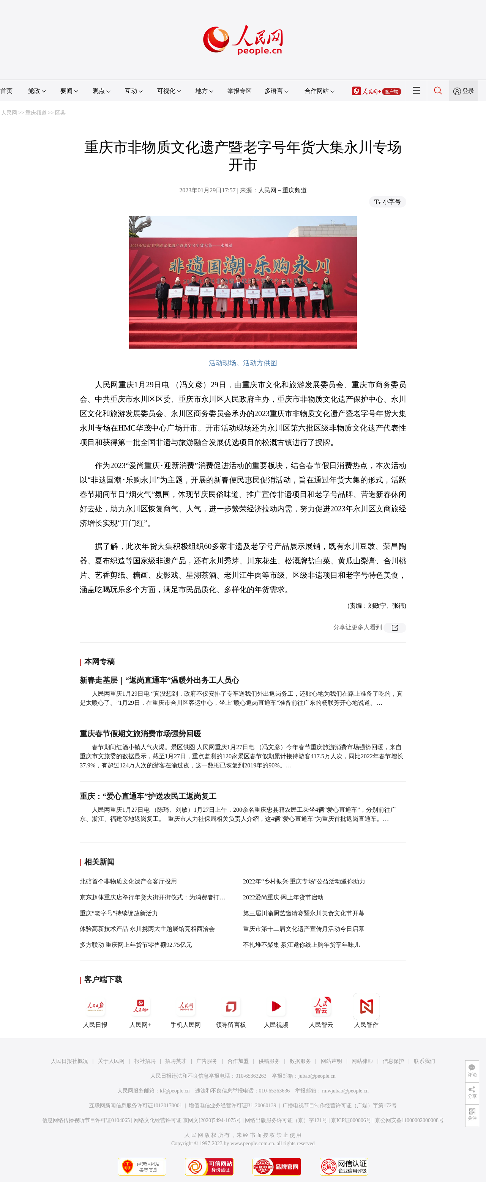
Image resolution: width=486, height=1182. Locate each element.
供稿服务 (269, 1061)
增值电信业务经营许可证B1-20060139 (232, 1105)
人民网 (9, 113)
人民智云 (321, 1010)
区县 (60, 113)
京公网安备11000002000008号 (409, 1120)
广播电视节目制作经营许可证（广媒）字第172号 (339, 1105)
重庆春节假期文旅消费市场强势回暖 (141, 733)
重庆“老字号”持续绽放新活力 (119, 913)
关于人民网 (111, 1061)
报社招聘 (145, 1061)
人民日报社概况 (69, 1061)
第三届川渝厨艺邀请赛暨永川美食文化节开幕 (303, 913)
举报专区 (239, 91)
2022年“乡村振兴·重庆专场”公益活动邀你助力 (304, 881)
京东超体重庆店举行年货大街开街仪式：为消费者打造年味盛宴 (165, 897)
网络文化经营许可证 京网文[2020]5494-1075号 (187, 1120)
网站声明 (331, 1061)
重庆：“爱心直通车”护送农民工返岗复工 (148, 796)
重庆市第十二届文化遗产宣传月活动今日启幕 (303, 929)
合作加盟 (238, 1061)
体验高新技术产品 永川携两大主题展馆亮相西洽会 (147, 929)
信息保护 (393, 1061)
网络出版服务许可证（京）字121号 (286, 1120)
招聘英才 (175, 1061)
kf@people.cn (175, 1091)
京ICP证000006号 (351, 1120)
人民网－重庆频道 (282, 190)
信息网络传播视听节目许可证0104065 (86, 1120)
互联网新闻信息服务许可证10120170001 (135, 1105)
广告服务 (207, 1061)
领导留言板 (231, 1010)
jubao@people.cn (317, 1076)
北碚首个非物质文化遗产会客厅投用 (128, 881)
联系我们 (424, 1061)
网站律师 (362, 1061)
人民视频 (276, 1010)
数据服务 (300, 1061)
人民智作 (366, 1010)
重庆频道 (36, 113)
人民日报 (95, 1010)
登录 (468, 91)
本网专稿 (99, 661)
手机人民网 (185, 1010)
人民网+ (140, 1010)
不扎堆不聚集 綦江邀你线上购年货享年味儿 (301, 945)
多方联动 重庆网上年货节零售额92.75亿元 (136, 945)
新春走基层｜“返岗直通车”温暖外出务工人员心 (159, 680)
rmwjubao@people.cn (345, 1091)
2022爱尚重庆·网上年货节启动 (283, 897)
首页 (6, 91)
